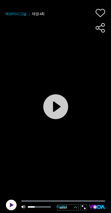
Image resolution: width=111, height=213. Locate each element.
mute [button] (23, 207)
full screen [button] (83, 207)
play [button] (11, 205)
